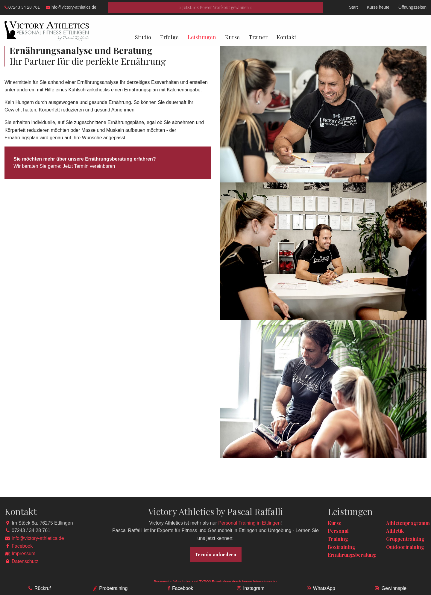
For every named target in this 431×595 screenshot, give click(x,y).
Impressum (23, 553)
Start (353, 7)
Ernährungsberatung (352, 555)
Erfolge (169, 37)
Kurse (232, 37)
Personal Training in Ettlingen (249, 522)
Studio (143, 37)
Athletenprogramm (408, 523)
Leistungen (202, 37)
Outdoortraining (405, 547)
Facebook (22, 546)
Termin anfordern (215, 554)
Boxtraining (341, 547)
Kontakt (286, 37)
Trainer (258, 37)
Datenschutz (25, 561)
